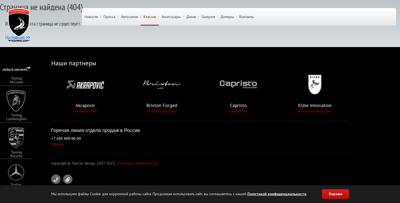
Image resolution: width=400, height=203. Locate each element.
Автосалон (128, 17)
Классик (149, 17)
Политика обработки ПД (138, 163)
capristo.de (238, 111)
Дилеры (225, 17)
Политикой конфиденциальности (276, 193)
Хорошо (335, 193)
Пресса (109, 17)
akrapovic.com (85, 111)
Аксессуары (170, 17)
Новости (91, 17)
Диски (190, 17)
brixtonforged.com (162, 111)
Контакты (245, 17)
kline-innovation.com (314, 111)
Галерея (207, 17)
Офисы (57, 144)
